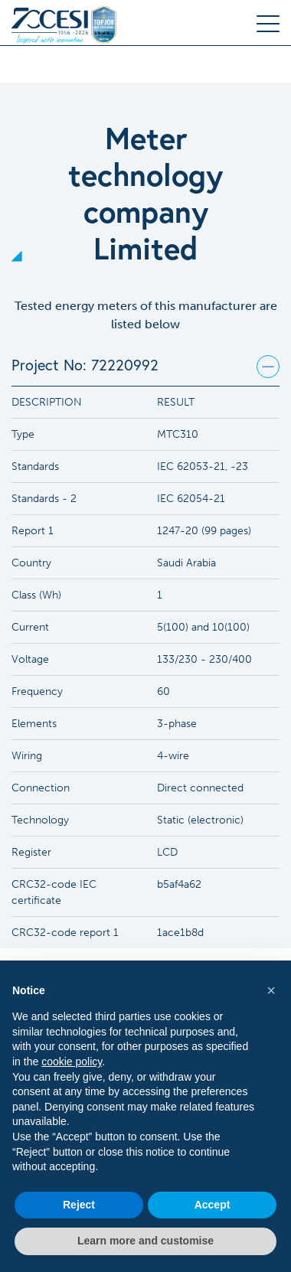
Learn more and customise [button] (145, 1240)
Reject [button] (79, 1205)
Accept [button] (213, 1205)
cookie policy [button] (71, 1061)
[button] (271, 990)
